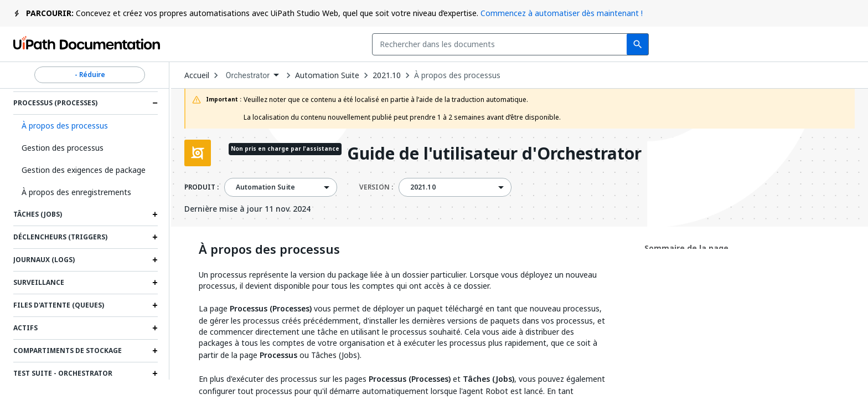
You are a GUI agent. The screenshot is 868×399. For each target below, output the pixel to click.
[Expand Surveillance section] (155, 283)
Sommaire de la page (686, 248)
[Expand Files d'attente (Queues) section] (155, 305)
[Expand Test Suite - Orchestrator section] (155, 373)
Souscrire (681, 44)
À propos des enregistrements (76, 192)
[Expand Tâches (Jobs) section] (155, 214)
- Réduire (89, 75)
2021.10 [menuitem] (423, 187)
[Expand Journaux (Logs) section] (155, 260)
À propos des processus (457, 75)
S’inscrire (825, 44)
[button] (85, 126)
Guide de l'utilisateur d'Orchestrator (494, 154)
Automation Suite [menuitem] (265, 187)
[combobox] (348, 44)
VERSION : (376, 187)
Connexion (757, 44)
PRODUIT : (201, 187)
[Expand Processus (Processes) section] (155, 103)
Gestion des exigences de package (84, 170)
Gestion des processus (63, 148)
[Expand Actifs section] (155, 328)
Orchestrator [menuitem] (248, 75)
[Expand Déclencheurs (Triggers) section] (155, 237)
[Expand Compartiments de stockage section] (155, 351)
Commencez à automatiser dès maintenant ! (561, 13)
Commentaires (591, 44)
